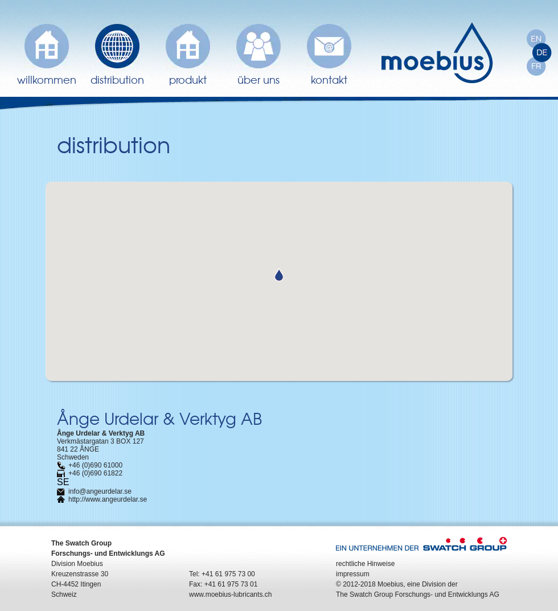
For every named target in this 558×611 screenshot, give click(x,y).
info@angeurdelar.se (100, 491)
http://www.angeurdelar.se (107, 499)
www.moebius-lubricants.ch (230, 594)
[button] (279, 274)
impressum (353, 574)
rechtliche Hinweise (365, 564)
